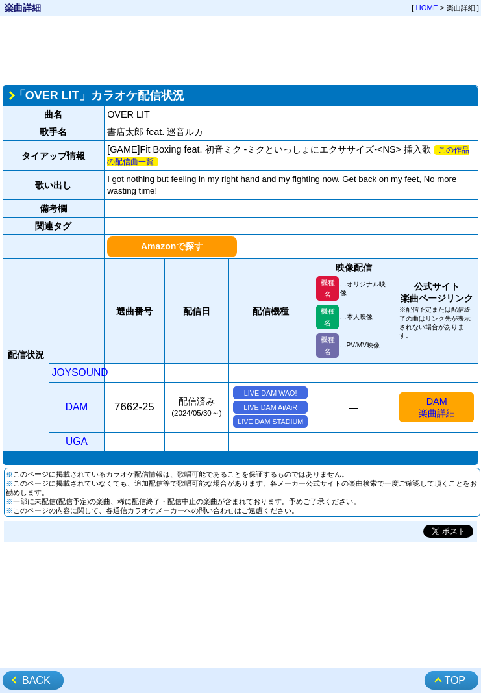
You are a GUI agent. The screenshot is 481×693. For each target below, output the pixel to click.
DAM (77, 406)
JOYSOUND (80, 372)
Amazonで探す (172, 246)
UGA (77, 441)
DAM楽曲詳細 (437, 407)
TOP (454, 680)
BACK (36, 680)
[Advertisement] (240, 49)
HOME (427, 8)
